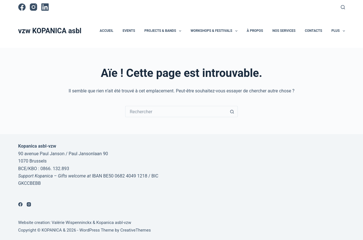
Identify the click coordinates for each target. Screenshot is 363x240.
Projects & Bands (163, 31)
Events (129, 31)
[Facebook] (22, 7)
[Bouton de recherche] (232, 111)
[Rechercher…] (176, 111)
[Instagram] (33, 7)
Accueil (106, 31)
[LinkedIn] (45, 7)
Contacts (313, 31)
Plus (338, 31)
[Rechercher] (343, 7)
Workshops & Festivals (215, 31)
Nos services (283, 31)
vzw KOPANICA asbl (50, 31)
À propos (255, 31)
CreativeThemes (135, 230)
